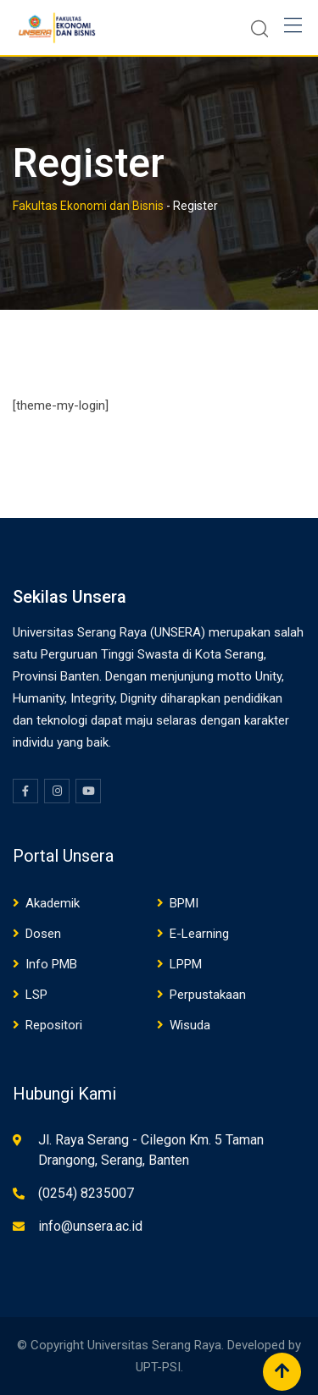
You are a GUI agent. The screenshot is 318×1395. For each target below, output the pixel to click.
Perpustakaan (208, 994)
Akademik (52, 903)
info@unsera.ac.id (90, 1226)
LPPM (186, 964)
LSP (36, 994)
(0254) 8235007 (86, 1193)
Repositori (53, 1025)
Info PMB (51, 964)
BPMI (184, 903)
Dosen (43, 933)
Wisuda (190, 1025)
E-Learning (199, 933)
